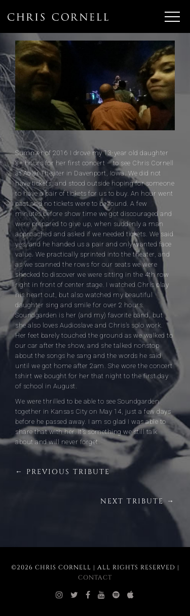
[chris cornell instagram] (59, 595)
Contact (95, 577)
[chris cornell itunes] (130, 595)
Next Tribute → (137, 501)
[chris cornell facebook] (88, 595)
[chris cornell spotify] (116, 595)
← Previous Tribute (62, 472)
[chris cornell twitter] (74, 595)
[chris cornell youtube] (101, 595)
